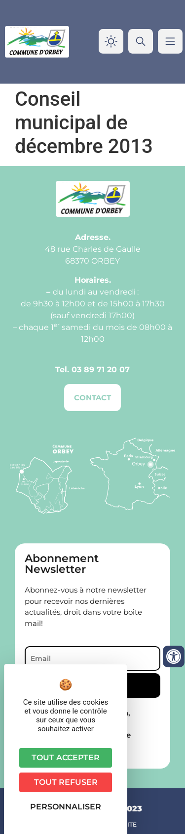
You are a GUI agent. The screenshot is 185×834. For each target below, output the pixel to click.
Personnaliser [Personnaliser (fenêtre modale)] (65, 806)
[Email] (92, 658)
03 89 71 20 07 (101, 369)
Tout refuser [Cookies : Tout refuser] (66, 782)
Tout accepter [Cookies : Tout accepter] (66, 757)
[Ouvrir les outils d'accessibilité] (174, 656)
